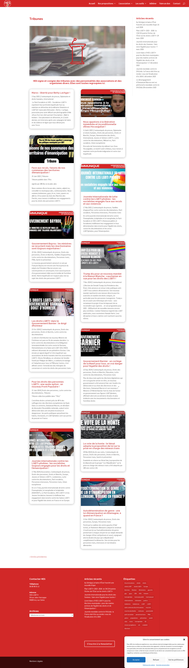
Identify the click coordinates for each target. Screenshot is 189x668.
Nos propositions (105, 4)
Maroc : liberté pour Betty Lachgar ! (51, 92)
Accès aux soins (99, 452)
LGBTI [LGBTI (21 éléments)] (149, 604)
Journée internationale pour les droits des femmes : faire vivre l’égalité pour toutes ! (146, 44)
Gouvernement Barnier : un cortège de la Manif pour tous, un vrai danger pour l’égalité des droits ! (102, 363)
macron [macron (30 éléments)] (148, 607)
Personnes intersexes (40, 482)
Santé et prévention (43, 260)
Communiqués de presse (50, 96)
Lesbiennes (56, 477)
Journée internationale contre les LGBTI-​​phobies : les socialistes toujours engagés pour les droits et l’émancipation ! (51, 464)
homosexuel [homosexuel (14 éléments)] (149, 597)
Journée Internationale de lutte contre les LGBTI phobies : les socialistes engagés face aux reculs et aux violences (102, 200)
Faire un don (164, 4)
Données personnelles (162, 665)
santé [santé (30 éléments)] (150, 618)
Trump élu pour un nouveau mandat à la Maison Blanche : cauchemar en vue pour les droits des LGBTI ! (102, 276)
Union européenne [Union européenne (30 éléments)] (130, 625)
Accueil (92, 4)
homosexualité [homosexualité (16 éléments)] (139, 597)
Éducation (109, 372)
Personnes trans (63, 257)
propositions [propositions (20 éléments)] (134, 618)
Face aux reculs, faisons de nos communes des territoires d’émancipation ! (48, 170)
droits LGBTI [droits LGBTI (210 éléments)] (137, 586)
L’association (124, 4)
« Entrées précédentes (38, 557)
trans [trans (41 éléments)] (131, 621)
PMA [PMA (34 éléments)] (149, 614)
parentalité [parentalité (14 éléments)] (149, 611)
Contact (176, 4)
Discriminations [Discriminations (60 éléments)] (129, 583)
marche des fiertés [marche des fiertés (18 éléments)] (130, 611)
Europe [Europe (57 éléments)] (146, 586)
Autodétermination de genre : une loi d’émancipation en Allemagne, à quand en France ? (102, 513)
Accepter (136, 660)
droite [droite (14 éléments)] (138, 583)
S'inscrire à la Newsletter (99, 643)
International (48, 99)
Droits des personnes (50, 390)
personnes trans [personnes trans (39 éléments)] (140, 614)
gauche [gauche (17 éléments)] (150, 590)
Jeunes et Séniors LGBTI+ (41, 477)
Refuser (156, 660)
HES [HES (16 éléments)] (140, 593)
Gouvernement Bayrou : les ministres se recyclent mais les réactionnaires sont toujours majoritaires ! (51, 246)
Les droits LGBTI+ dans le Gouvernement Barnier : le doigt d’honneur (49, 323)
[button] (184, 639)
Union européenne (98, 143)
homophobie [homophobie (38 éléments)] (128, 597)
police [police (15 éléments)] (126, 618)
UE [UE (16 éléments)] (145, 621)
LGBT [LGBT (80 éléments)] (143, 604)
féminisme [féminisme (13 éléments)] (142, 590)
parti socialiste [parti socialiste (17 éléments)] (129, 614)
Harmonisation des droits (105, 135)
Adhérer (152, 4)
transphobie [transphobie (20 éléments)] (138, 621)
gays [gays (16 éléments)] (130, 593)
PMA (33, 260)
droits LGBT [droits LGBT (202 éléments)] (128, 586)
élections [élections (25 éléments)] (127, 628)
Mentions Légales (36, 661)
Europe (65, 474)
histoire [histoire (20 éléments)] (146, 593)
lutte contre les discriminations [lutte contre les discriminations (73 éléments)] (134, 607)
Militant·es (107, 140)
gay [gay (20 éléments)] (126, 593)
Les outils (140, 4)
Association (45, 472)
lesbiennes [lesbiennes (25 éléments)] (136, 604)
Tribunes (45, 176)
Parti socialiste (57, 479)
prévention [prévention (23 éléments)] (143, 618)
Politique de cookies (149, 665)
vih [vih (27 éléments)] (139, 625)
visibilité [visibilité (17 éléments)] (144, 625)
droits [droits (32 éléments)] (144, 583)
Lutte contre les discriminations (44, 257)
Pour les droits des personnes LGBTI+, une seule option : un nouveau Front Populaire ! (48, 384)
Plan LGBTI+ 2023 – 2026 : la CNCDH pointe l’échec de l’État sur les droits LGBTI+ (146, 33)
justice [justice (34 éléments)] (145, 600)
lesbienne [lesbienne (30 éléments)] (127, 604)
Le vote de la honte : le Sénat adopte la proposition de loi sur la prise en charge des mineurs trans (101, 446)
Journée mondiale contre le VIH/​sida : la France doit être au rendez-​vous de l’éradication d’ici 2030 (99, 614)
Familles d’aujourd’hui (62, 255)
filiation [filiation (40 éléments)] (134, 590)
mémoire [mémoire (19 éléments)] (141, 611)
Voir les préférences (176, 660)
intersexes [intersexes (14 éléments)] (138, 600)
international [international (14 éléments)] (129, 600)
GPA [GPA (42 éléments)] (135, 593)
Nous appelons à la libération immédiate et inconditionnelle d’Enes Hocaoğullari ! (99, 124)
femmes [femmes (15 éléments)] (127, 590)
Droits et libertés (47, 255)
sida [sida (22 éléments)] (126, 621)
